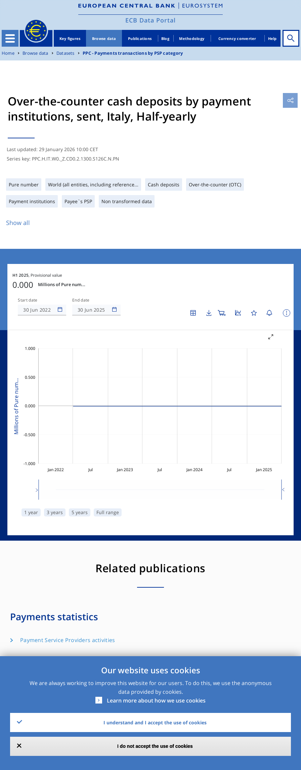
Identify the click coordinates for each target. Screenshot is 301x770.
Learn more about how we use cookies (156, 700)
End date (81, 300)
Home (8, 53)
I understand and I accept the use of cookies (155, 722)
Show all (18, 223)
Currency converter (237, 38)
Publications (140, 38)
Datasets (65, 53)
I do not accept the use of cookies (155, 746)
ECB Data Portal (150, 20)
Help (272, 38)
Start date (27, 300)
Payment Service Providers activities (67, 640)
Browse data (104, 38)
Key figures (70, 38)
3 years (55, 512)
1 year (31, 512)
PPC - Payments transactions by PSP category (133, 53)
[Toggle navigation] (10, 38)
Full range (107, 512)
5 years (80, 512)
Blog (165, 38)
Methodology (191, 38)
